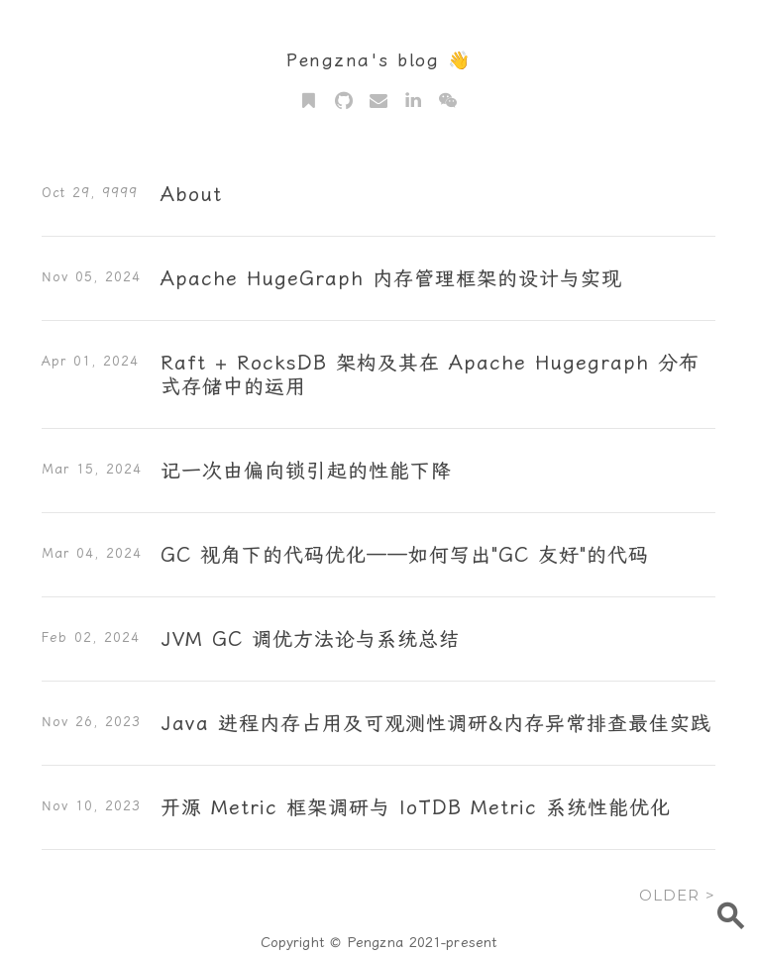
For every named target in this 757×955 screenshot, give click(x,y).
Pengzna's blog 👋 (378, 60)
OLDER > (677, 895)
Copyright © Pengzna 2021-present (378, 942)
